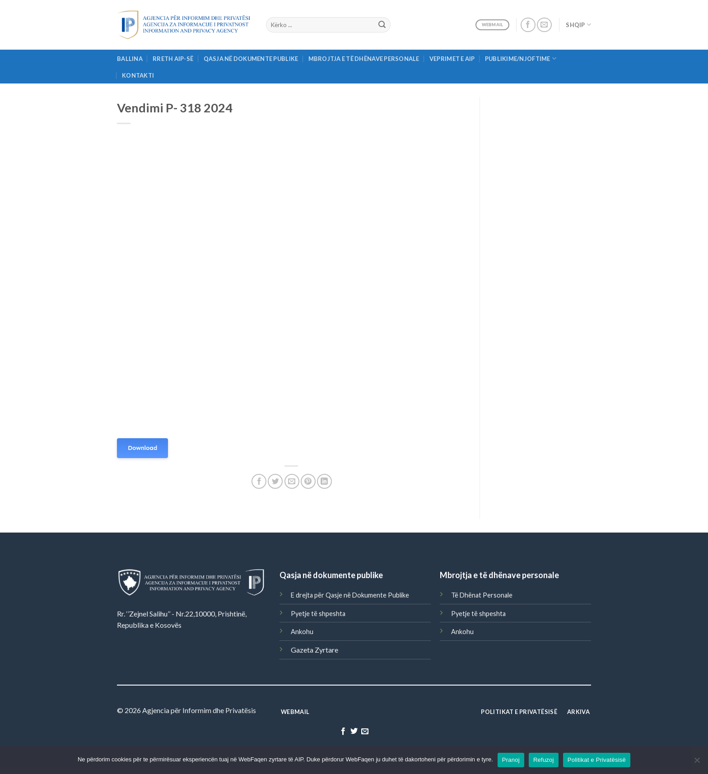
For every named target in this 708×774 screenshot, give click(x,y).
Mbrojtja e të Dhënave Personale (363, 58)
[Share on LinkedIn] (324, 481)
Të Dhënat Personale (481, 595)
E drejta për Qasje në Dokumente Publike (350, 595)
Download (142, 448)
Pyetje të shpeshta (318, 613)
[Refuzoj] (696, 762)
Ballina (130, 58)
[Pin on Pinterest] (308, 481)
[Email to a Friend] (291, 481)
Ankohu (302, 631)
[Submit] (382, 24)
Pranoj (511, 759)
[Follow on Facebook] (528, 25)
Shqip (578, 24)
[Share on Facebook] (259, 481)
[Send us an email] (544, 25)
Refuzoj (543, 759)
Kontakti (138, 75)
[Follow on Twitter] (354, 732)
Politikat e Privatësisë (597, 759)
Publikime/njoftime (520, 58)
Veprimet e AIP (452, 58)
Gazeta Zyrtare (314, 649)
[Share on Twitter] (275, 481)
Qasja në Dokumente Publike (251, 58)
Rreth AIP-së (173, 58)
